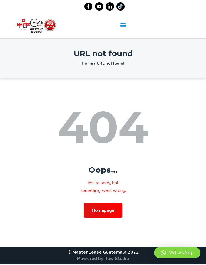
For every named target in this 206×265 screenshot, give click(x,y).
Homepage (103, 211)
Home (87, 63)
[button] (177, 252)
